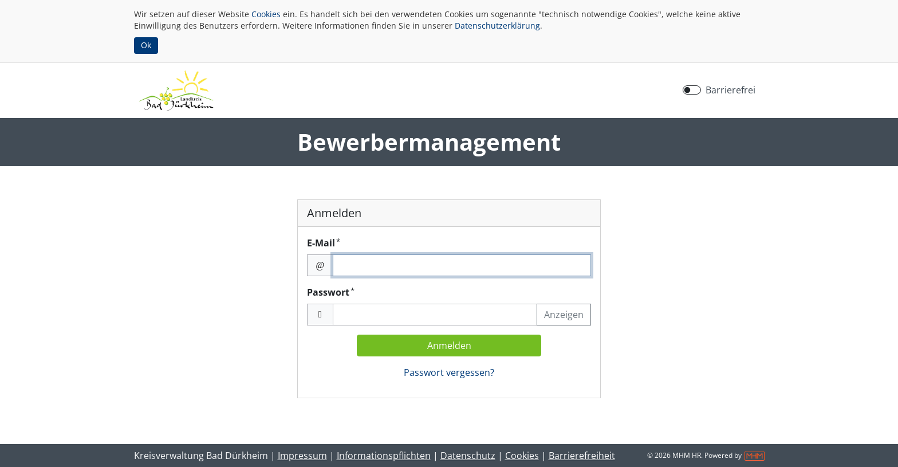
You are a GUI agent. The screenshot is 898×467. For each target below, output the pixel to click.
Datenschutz (467, 455)
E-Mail (323, 242)
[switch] (692, 90)
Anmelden (449, 345)
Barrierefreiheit (582, 455)
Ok (146, 45)
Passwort (331, 292)
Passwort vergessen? (449, 372)
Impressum (302, 455)
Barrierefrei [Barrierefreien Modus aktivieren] (730, 90)
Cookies (266, 14)
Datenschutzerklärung (497, 25)
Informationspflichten (384, 455)
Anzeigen (564, 314)
